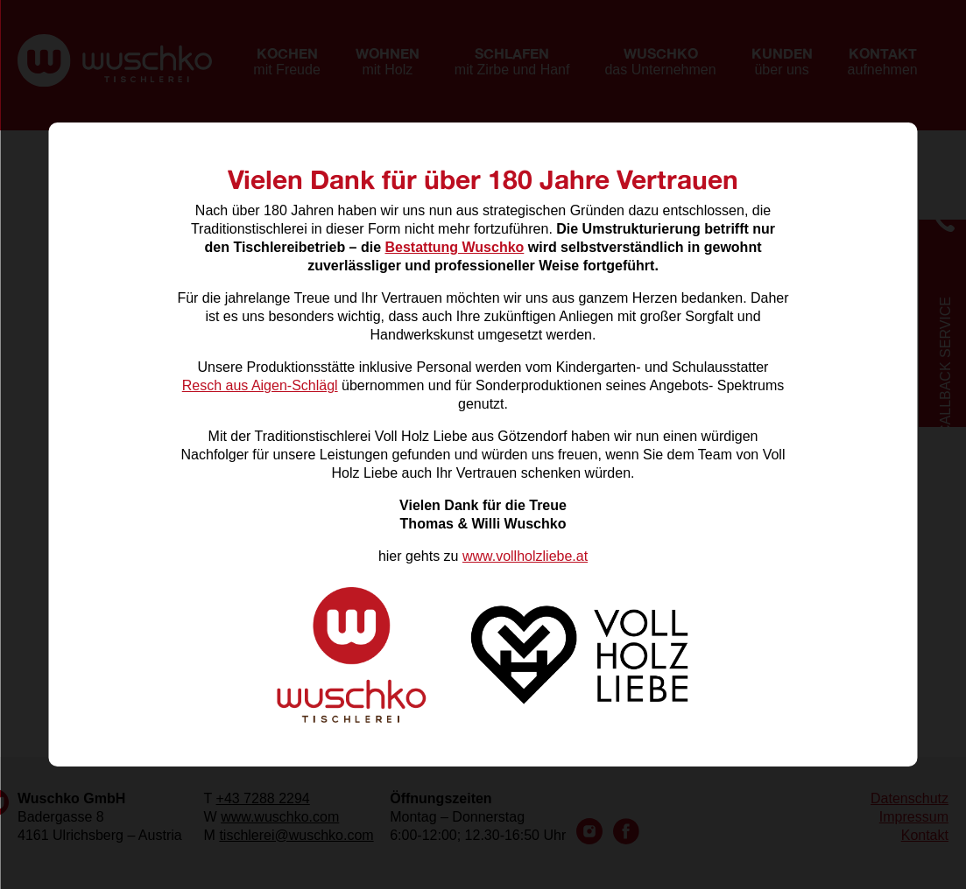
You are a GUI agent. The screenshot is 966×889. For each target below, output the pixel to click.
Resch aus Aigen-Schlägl (260, 385)
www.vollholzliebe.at (525, 556)
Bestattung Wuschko (455, 247)
